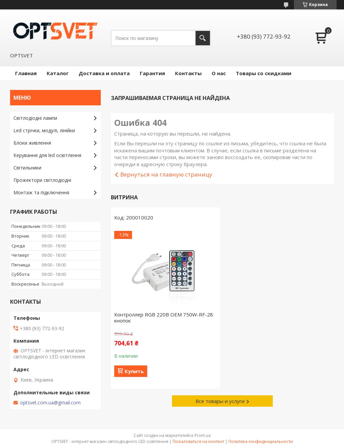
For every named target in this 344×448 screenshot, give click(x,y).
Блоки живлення (32, 143)
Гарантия (152, 73)
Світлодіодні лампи (35, 118)
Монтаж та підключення (41, 192)
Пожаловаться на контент (198, 441)
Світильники (27, 167)
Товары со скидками (263, 73)
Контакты (188, 73)
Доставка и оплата (104, 73)
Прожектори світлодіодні (42, 180)
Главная (26, 73)
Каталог (58, 73)
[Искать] (203, 38)
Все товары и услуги (220, 401)
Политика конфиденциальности (260, 441)
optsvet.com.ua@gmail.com (50, 403)
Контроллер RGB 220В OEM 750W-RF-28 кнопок (163, 317)
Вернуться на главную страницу (166, 174)
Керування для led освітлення (47, 155)
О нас (219, 73)
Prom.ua (203, 435)
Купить (134, 371)
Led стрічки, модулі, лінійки (44, 130)
